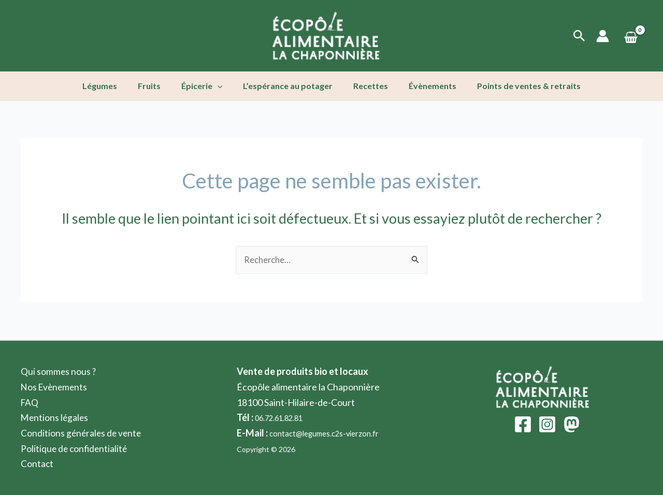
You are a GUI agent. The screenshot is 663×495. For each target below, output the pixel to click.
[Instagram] (547, 424)
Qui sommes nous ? (59, 371)
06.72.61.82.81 (285, 417)
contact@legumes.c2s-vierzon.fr (335, 433)
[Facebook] (523, 424)
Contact (37, 463)
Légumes (112, 86)
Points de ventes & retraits (516, 86)
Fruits (157, 86)
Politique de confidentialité (75, 448)
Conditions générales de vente (82, 433)
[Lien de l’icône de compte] (602, 36)
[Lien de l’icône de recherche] (579, 36)
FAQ (30, 402)
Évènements (424, 86)
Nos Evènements (55, 386)
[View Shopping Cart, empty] (630, 36)
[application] (222, 85)
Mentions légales (55, 417)
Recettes (366, 86)
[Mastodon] (572, 424)
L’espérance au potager (288, 86)
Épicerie (206, 85)
